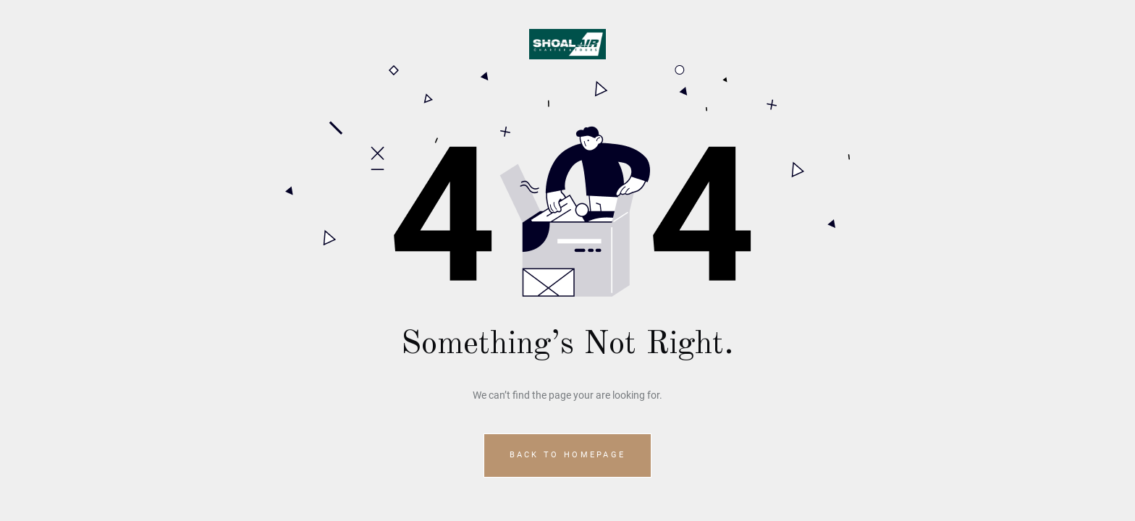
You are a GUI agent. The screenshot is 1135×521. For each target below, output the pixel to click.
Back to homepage (568, 454)
